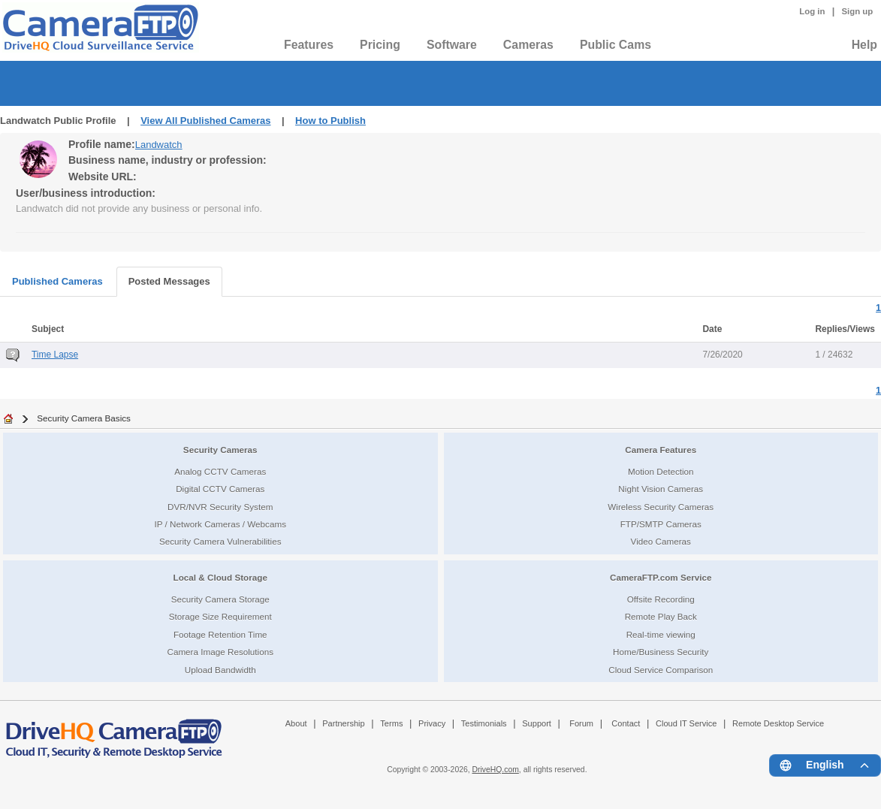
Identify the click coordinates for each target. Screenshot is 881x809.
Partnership (343, 723)
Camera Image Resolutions (220, 652)
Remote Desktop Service (778, 723)
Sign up (857, 11)
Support (536, 723)
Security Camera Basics (84, 418)
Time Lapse (55, 354)
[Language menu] (825, 765)
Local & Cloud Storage (220, 577)
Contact (625, 723)
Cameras (528, 44)
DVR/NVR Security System (220, 507)
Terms (391, 723)
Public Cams (615, 44)
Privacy (431, 723)
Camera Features (660, 449)
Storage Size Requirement (220, 616)
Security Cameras (220, 449)
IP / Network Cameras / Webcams (220, 524)
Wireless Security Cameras (661, 507)
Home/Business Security (660, 652)
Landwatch (159, 144)
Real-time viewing (660, 634)
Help (864, 44)
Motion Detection (661, 471)
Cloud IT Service (686, 723)
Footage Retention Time (220, 634)
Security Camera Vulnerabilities (220, 541)
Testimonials (484, 723)
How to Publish (330, 120)
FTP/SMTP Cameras (660, 524)
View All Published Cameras (205, 120)
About (296, 723)
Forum (581, 723)
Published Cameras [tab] (57, 281)
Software (452, 44)
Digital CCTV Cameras (220, 489)
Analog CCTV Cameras (220, 471)
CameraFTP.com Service (661, 577)
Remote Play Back (661, 616)
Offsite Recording (661, 599)
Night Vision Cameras (660, 489)
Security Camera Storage (220, 599)
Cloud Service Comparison (660, 670)
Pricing (380, 44)
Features (308, 44)
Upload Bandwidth (220, 670)
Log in (812, 11)
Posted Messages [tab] (169, 281)
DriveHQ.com (495, 769)
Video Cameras (661, 541)
